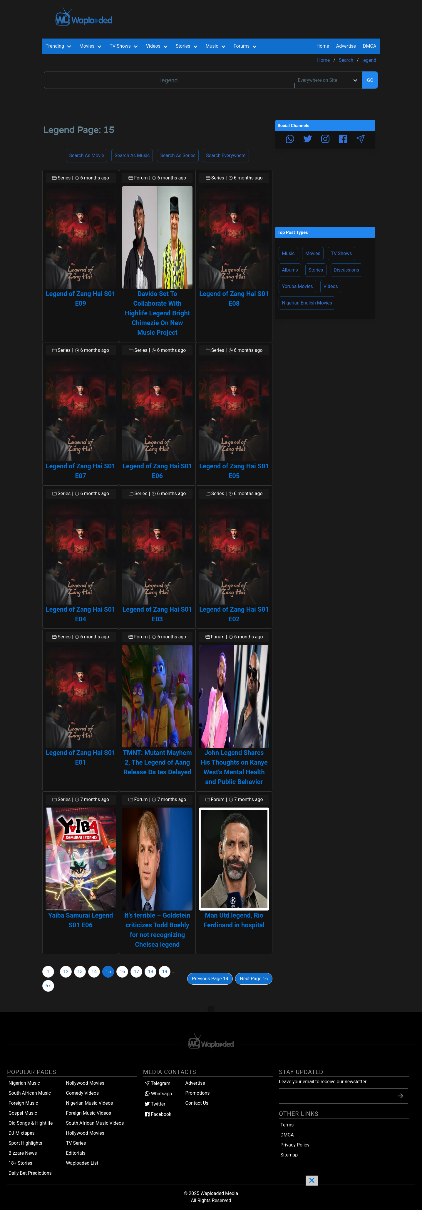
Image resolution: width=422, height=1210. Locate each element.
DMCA (369, 46)
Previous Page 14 (210, 978)
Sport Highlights (25, 1143)
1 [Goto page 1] (48, 971)
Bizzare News (23, 1153)
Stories (316, 270)
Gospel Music (23, 1113)
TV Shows (341, 253)
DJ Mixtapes (22, 1133)
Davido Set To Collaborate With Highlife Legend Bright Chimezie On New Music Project (157, 313)
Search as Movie (86, 155)
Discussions (346, 270)
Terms (287, 1125)
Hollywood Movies (85, 1133)
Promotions (197, 1093)
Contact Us (197, 1103)
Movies (312, 253)
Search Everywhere (225, 155)
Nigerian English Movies (307, 303)
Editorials (76, 1153)
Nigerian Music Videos (89, 1103)
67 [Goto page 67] (48, 985)
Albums (290, 270)
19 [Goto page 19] (164, 971)
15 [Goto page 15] (108, 971)
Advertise (195, 1083)
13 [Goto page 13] (80, 971)
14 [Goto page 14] (94, 971)
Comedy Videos (82, 1093)
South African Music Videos (95, 1123)
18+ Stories (20, 1163)
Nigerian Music (24, 1083)
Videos (331, 286)
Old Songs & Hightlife (31, 1123)
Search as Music (132, 155)
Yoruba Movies (297, 286)
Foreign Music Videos (88, 1113)
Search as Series (177, 155)
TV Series (76, 1143)
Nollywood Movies (85, 1083)
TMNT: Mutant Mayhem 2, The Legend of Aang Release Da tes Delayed (157, 762)
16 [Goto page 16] (122, 971)
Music (288, 253)
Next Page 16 (254, 978)
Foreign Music (23, 1103)
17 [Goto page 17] (136, 971)
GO (370, 80)
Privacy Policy (294, 1145)
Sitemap (289, 1155)
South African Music (30, 1093)
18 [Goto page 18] (150, 971)
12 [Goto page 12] (65, 971)
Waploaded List (82, 1163)
